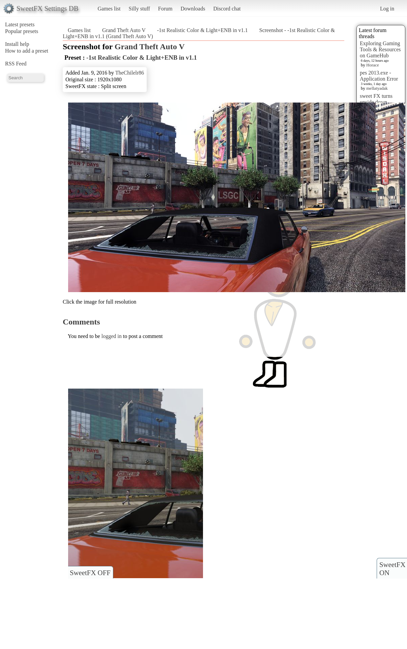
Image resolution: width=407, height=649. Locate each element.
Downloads (192, 8)
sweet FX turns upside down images (376, 102)
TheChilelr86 (129, 73)
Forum (165, 8)
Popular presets (21, 31)
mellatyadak (377, 88)
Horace (372, 64)
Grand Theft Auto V (124, 30)
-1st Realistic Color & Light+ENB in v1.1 (202, 30)
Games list (109, 8)
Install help (17, 44)
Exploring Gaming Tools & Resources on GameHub (380, 49)
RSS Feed (16, 63)
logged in (111, 336)
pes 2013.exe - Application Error (379, 76)
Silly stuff (139, 8)
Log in (387, 8)
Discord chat (226, 8)
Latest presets (20, 24)
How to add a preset (26, 51)
